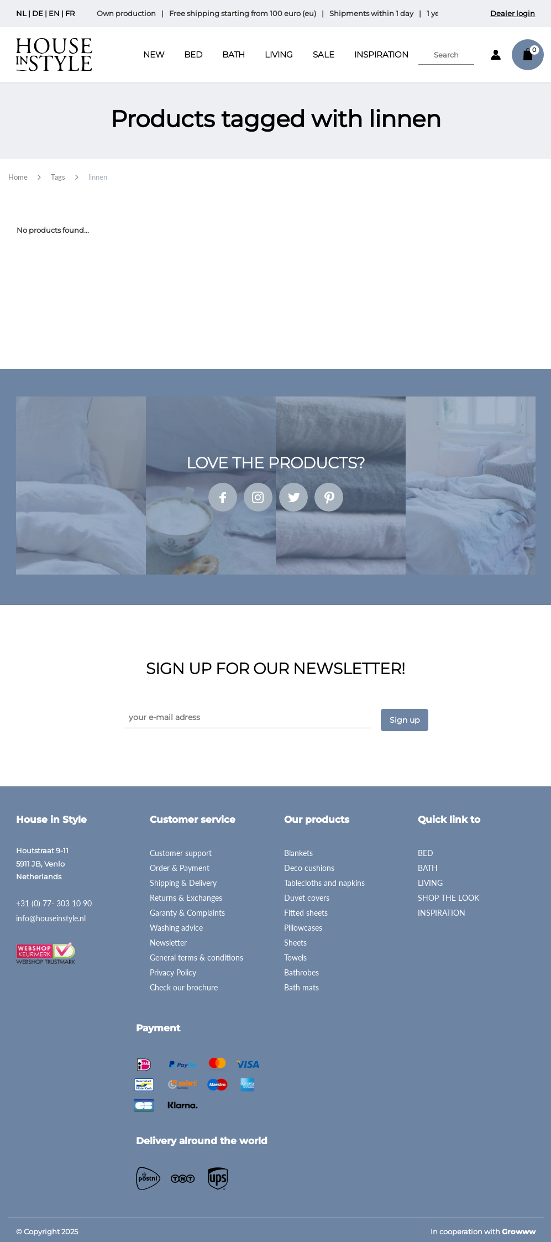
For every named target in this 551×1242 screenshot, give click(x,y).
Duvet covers (306, 894)
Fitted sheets (306, 909)
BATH (428, 864)
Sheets (295, 938)
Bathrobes (301, 968)
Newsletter (168, 938)
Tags (58, 177)
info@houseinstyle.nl (51, 914)
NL (21, 13)
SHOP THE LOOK (448, 894)
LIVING (430, 879)
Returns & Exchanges (186, 894)
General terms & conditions (196, 953)
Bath (233, 54)
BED (425, 849)
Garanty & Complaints (187, 909)
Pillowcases (303, 923)
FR (70, 13)
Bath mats (301, 983)
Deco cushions (309, 864)
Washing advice (176, 923)
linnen (97, 177)
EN (54, 13)
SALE (323, 54)
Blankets (298, 849)
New (153, 54)
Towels (295, 953)
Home (18, 177)
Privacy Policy (173, 968)
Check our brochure (184, 983)
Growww (519, 1227)
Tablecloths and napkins (324, 879)
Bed (193, 54)
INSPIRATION (381, 54)
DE (37, 13)
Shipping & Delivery (183, 879)
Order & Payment (179, 864)
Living (279, 54)
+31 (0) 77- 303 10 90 (54, 899)
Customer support (181, 849)
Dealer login (512, 13)
